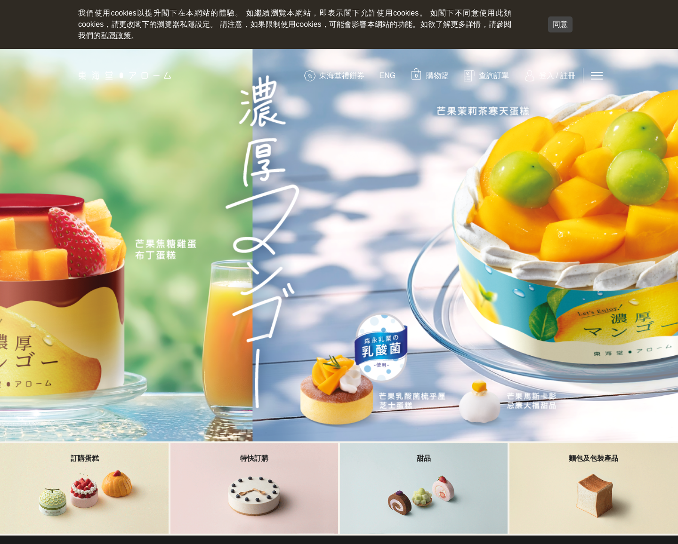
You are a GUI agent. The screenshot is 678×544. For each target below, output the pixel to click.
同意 (560, 24)
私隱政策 (116, 36)
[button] (429, 75)
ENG (387, 76)
